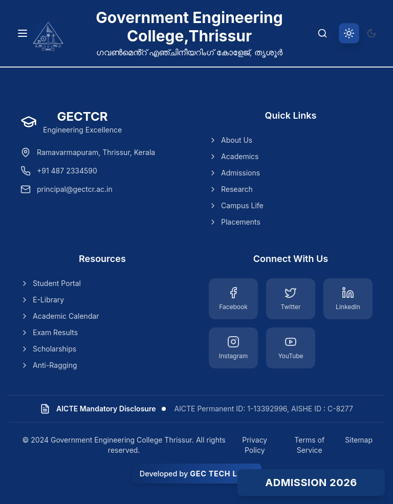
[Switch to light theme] (349, 33)
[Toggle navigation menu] (22, 33)
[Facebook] (233, 298)
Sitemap (359, 439)
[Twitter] (290, 298)
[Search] (322, 33)
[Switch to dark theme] (371, 33)
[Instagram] (233, 347)
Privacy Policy (254, 444)
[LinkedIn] (348, 298)
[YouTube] (290, 347)
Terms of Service (309, 444)
